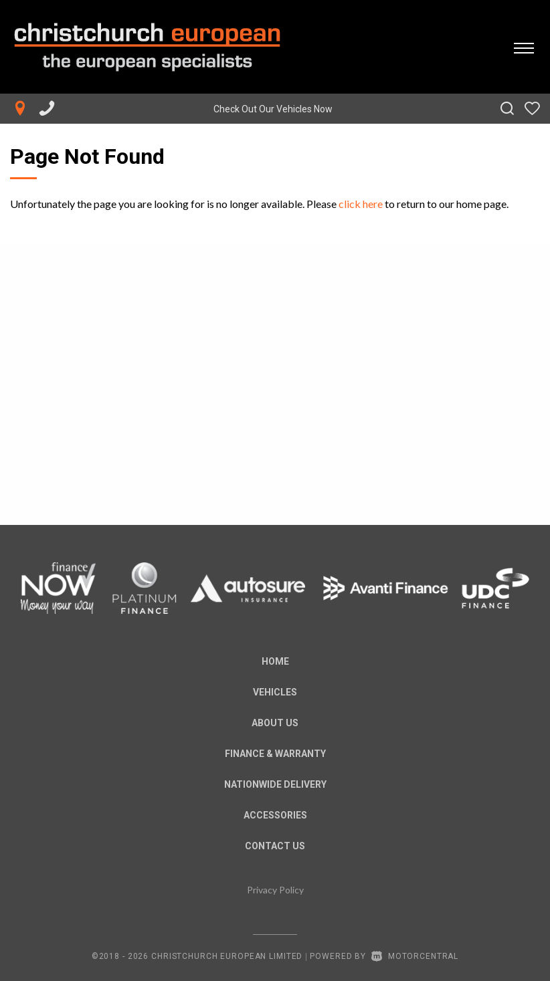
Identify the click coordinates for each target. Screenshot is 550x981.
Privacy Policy (275, 889)
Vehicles (275, 692)
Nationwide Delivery (275, 784)
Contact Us (275, 846)
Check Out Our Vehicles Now (273, 109)
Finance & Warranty (275, 753)
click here (361, 203)
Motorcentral (414, 956)
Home (275, 661)
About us (275, 723)
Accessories (275, 815)
